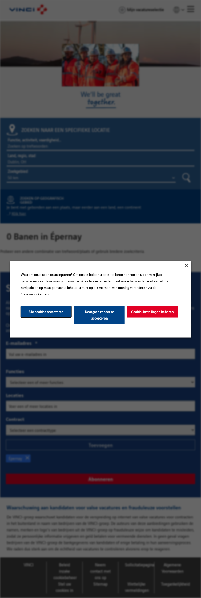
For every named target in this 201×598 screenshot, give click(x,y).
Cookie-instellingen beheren (152, 311)
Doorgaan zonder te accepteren (99, 314)
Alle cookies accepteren (46, 311)
